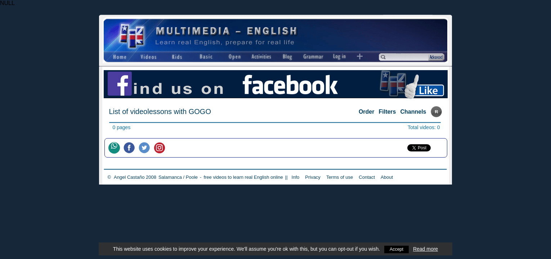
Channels (413, 112)
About (387, 177)
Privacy (313, 177)
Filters (387, 112)
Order (367, 112)
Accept (396, 249)
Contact (367, 177)
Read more (426, 249)
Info (296, 177)
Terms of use (339, 177)
